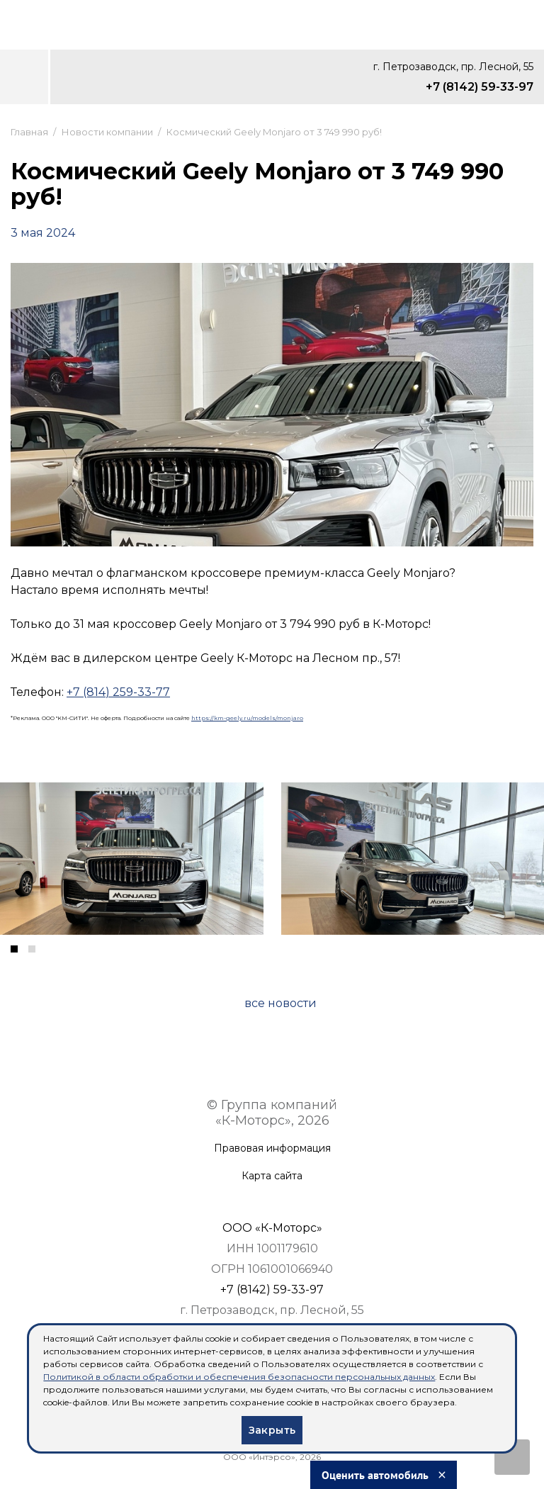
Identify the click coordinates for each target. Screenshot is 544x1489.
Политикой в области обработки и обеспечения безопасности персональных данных (239, 1376)
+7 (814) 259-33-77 (118, 692)
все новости (280, 1003)
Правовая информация (272, 1148)
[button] (14, 949)
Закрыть (272, 1430)
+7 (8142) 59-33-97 (479, 87)
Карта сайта (272, 1176)
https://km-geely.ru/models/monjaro (247, 717)
